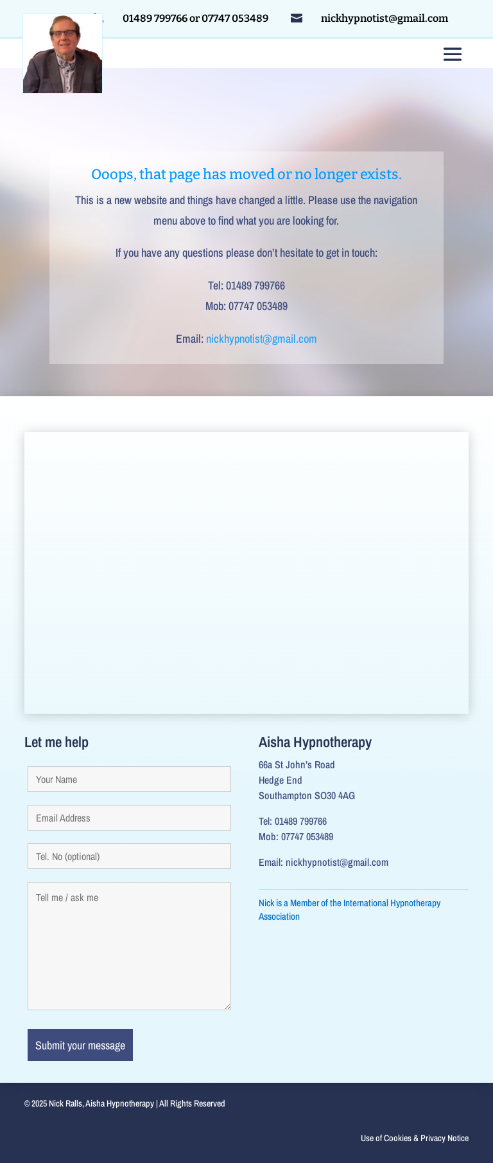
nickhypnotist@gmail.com (261, 339)
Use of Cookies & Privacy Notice (415, 1138)
